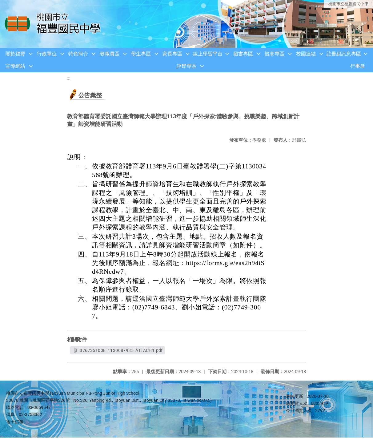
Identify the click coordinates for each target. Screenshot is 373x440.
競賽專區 (274, 54)
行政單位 (47, 54)
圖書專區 (243, 54)
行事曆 (357, 66)
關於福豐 (15, 54)
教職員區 (109, 54)
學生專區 (141, 54)
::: (68, 78)
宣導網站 (15, 66)
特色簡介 (78, 54)
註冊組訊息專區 (344, 54)
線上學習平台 (208, 54)
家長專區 (172, 54)
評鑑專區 (186, 66)
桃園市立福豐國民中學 (348, 4)
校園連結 (306, 54)
